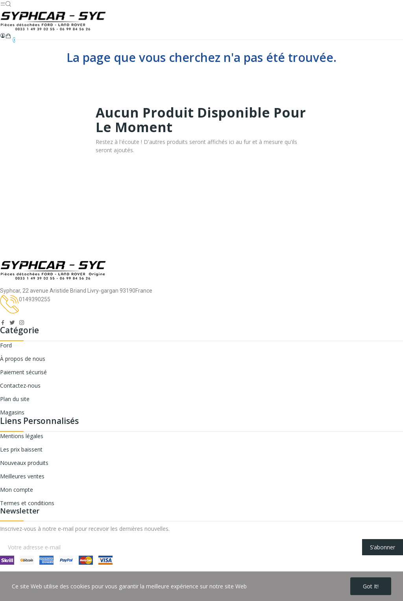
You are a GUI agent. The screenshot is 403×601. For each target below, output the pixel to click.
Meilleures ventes (22, 476)
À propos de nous (22, 358)
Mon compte (16, 489)
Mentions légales (21, 436)
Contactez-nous (20, 385)
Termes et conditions (27, 503)
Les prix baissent (21, 449)
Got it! (371, 586)
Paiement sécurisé (23, 372)
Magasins (12, 412)
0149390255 (34, 299)
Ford (6, 345)
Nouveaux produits (24, 463)
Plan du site (15, 399)
